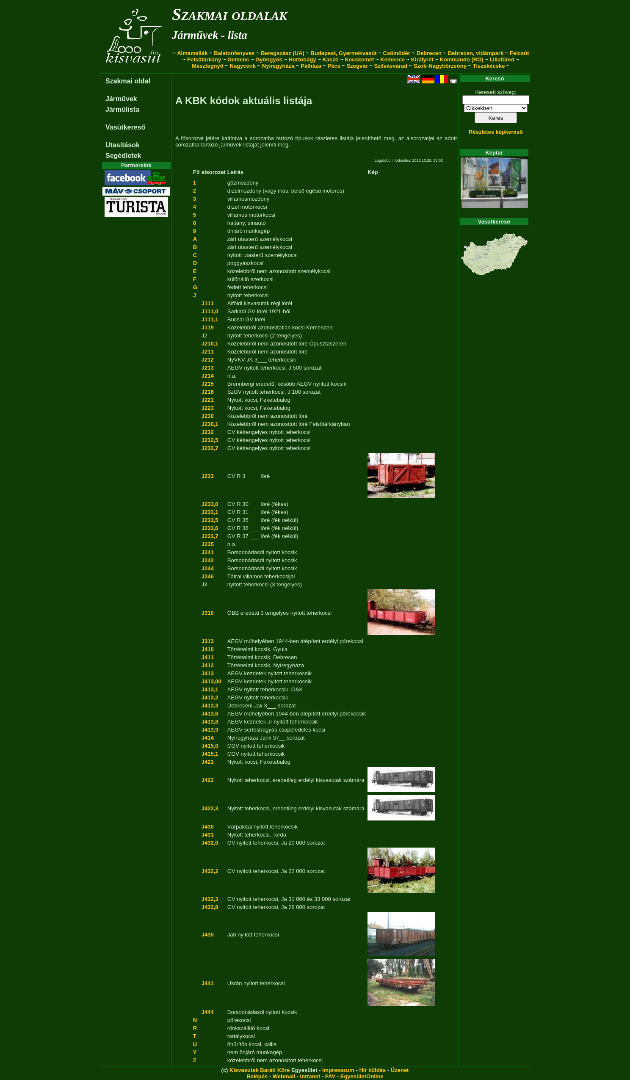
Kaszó (330, 59)
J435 (208, 934)
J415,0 (210, 746)
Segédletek (123, 155)
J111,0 (210, 311)
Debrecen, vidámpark (476, 53)
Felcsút (519, 53)
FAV (330, 1076)
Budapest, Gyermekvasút (344, 53)
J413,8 (210, 721)
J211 (208, 351)
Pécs (333, 66)
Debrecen (429, 53)
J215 (208, 384)
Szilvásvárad (390, 66)
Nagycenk (243, 66)
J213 (208, 368)
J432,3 (210, 899)
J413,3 (210, 705)
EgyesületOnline (362, 1076)
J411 (208, 657)
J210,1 (210, 343)
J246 (208, 576)
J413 (208, 673)
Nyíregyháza (278, 66)
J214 (208, 376)
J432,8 (210, 907)
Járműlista (122, 109)
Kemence (392, 59)
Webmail (284, 1076)
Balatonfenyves (234, 53)
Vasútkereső (125, 127)
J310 (208, 613)
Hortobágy (302, 59)
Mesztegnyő (207, 66)
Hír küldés (372, 1070)
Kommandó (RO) (461, 59)
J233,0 (210, 504)
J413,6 (210, 713)
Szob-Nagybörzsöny (440, 66)
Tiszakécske (489, 66)
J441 (208, 983)
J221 (208, 400)
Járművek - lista (209, 35)
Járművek (121, 98)
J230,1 (210, 424)
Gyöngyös (268, 59)
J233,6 (210, 528)
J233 (208, 476)
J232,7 (210, 448)
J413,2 (210, 697)
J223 (208, 408)
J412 (208, 665)
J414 (208, 738)
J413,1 (210, 689)
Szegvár (357, 66)
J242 (208, 560)
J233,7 (210, 536)
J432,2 (210, 871)
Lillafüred (501, 59)
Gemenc (238, 59)
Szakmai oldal (127, 81)
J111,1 (210, 319)
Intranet (310, 1076)
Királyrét (422, 59)
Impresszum (338, 1070)
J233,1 (210, 512)
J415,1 (210, 754)
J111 (208, 303)
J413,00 (211, 681)
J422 (208, 780)
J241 (208, 552)
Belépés (257, 1076)
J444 (208, 1012)
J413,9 (210, 729)
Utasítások (122, 145)
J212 (208, 359)
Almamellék (192, 53)
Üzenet (400, 1070)
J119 (208, 327)
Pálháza (311, 66)
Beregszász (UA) (282, 53)
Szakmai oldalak (229, 14)
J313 (208, 641)
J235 (208, 544)
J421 (208, 762)
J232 (208, 432)
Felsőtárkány (204, 59)
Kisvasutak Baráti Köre (259, 1070)
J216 (208, 392)
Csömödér (396, 53)
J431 (208, 834)
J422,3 (210, 808)
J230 (208, 416)
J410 (208, 649)
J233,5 (210, 520)
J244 (208, 568)
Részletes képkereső (496, 132)
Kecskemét (359, 59)
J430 (208, 826)
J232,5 (210, 440)
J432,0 (210, 843)
